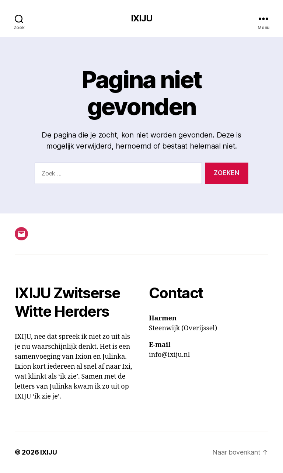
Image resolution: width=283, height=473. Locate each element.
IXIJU (141, 18)
